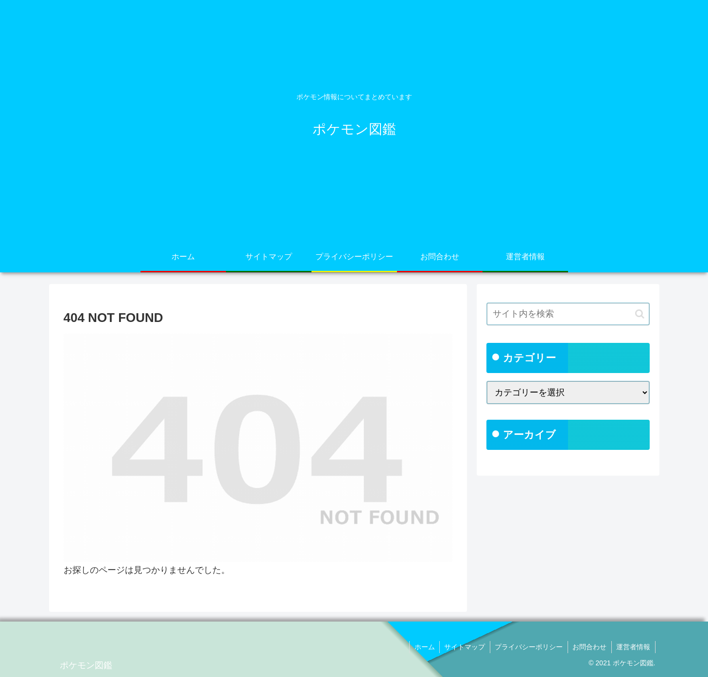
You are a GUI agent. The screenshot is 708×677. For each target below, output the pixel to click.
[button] (639, 314)
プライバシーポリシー (528, 647)
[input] (568, 314)
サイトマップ (463, 647)
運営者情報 (633, 647)
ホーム (422, 647)
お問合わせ (589, 647)
